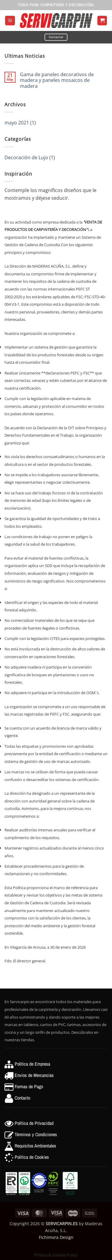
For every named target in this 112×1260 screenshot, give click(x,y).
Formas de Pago (29, 1086)
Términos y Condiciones (36, 1134)
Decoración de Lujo (26, 157)
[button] (10, 21)
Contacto (22, 1098)
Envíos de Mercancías (34, 1075)
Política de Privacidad (34, 1123)
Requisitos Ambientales (35, 1145)
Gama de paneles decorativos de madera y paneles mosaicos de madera (57, 80)
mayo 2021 (16, 122)
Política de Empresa (32, 1064)
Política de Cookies (32, 1157)
